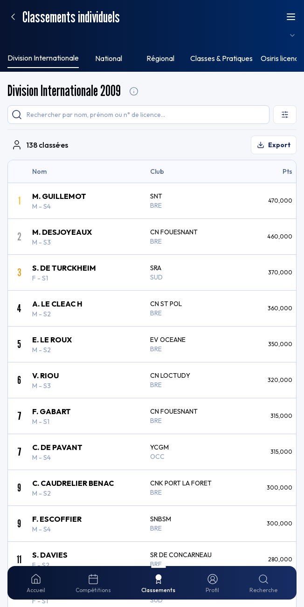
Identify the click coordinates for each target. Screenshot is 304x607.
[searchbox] (56, 26)
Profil (115, 12)
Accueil (15, 12)
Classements (85, 12)
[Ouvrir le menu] (13, 136)
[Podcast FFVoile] (63, 223)
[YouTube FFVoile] (41, 223)
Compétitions (47, 12)
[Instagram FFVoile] (9, 223)
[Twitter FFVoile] (19, 223)
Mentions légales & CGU (42, 239)
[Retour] (13, 83)
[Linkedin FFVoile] (52, 223)
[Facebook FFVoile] (29, 223)
